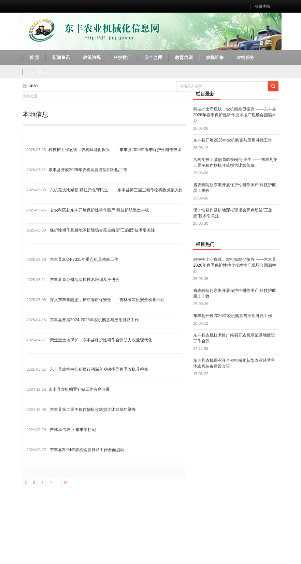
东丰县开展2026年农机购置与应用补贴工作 (77, 169)
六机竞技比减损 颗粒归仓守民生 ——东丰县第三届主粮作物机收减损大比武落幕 (111, 190)
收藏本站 (262, 6)
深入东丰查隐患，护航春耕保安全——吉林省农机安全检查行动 (95, 299)
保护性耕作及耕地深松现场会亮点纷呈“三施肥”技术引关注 (91, 230)
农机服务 (245, 57)
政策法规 (92, 57)
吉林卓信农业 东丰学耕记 (61, 429)
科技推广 (122, 57)
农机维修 (215, 57)
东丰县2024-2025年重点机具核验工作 (72, 259)
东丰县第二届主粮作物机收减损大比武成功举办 (81, 409)
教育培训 (184, 57)
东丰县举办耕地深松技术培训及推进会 (73, 279)
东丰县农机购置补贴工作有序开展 (68, 389)
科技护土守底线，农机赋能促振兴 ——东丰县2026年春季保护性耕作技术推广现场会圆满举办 (122, 149)
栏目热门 (205, 244)
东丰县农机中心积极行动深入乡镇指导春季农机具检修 (87, 369)
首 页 (34, 57)
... (58, 482)
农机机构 (38, 72)
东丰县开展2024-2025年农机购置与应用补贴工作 (83, 319)
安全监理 (153, 57)
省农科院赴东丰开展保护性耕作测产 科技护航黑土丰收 (88, 210)
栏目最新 (205, 94)
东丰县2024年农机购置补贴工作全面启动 (75, 449)
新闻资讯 (61, 57)
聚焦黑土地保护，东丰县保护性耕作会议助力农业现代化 (89, 340)
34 (66, 482)
